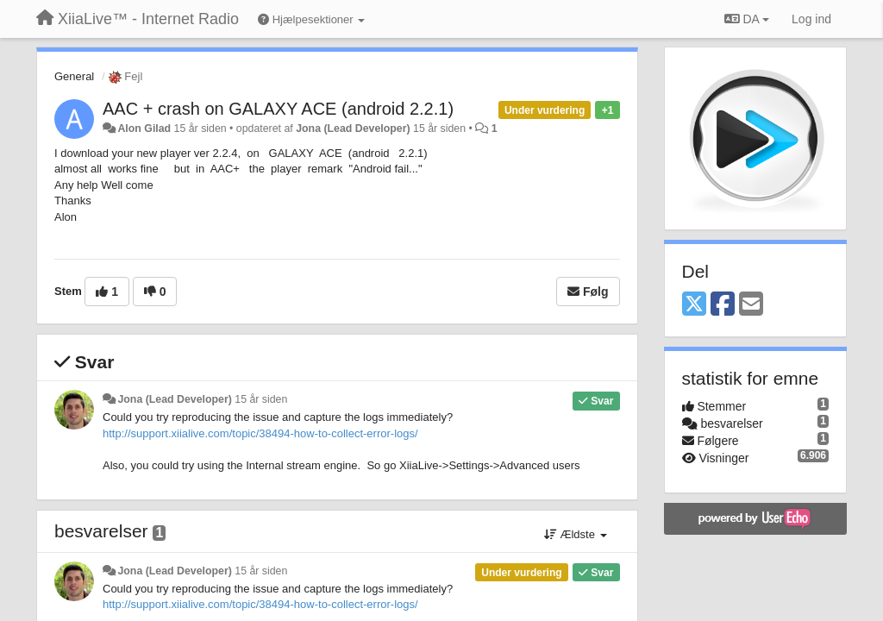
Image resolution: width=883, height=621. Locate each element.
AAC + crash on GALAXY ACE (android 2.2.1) (278, 108)
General (74, 76)
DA (746, 19)
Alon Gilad (144, 128)
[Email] (751, 305)
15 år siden (261, 399)
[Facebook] (723, 305)
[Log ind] (811, 19)
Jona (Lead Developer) (353, 128)
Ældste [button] (575, 534)
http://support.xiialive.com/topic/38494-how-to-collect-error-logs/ (260, 433)
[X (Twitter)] (694, 305)
